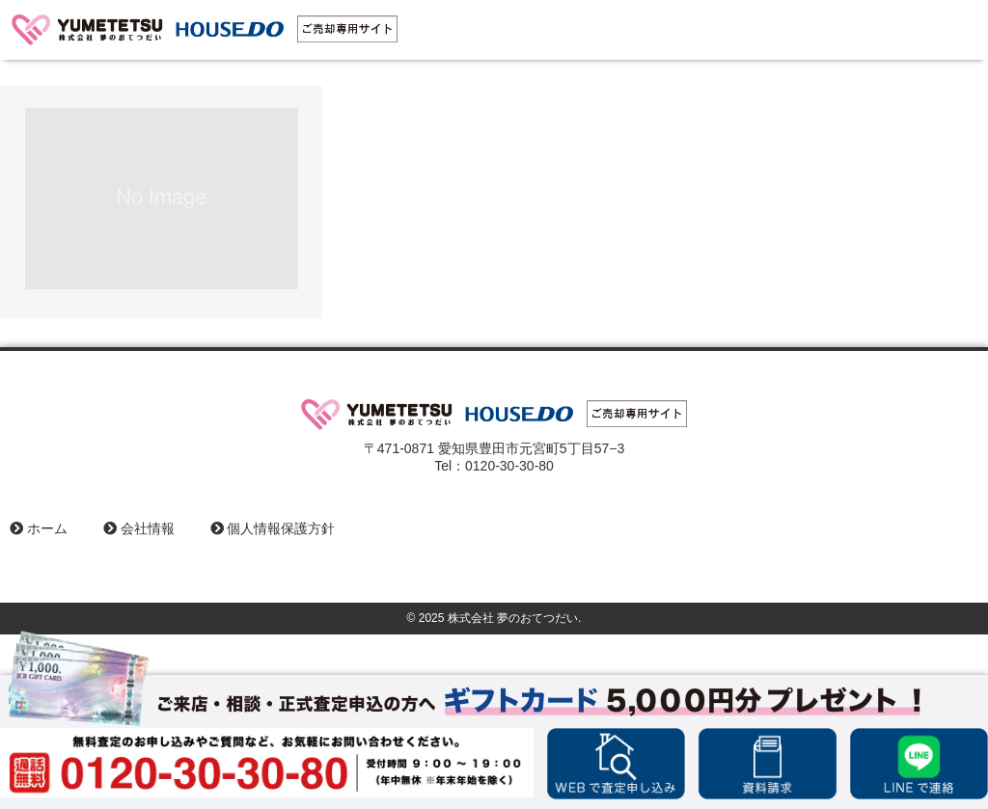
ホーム (39, 528)
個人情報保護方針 (273, 528)
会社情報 (139, 528)
